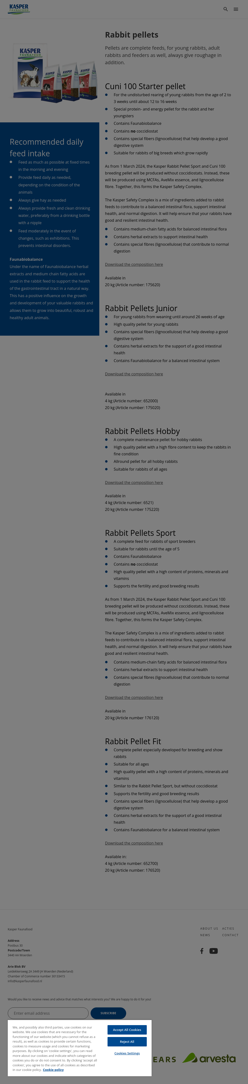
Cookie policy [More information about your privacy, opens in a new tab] (53, 1070)
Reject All (127, 1041)
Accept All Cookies (127, 1030)
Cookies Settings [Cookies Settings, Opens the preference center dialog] (127, 1053)
